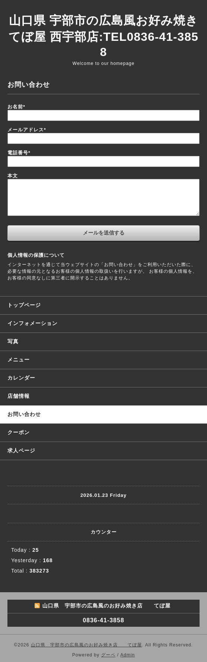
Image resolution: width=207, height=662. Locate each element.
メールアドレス (26, 129)
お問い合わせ (24, 414)
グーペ (108, 655)
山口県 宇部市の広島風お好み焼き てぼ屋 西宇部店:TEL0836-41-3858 (103, 36)
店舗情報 (18, 396)
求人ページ (21, 450)
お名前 (16, 106)
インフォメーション (32, 323)
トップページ (24, 305)
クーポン (18, 432)
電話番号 (18, 152)
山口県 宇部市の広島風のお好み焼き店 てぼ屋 (86, 645)
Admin (127, 655)
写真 (13, 341)
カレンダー (21, 378)
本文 (12, 175)
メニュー (18, 360)
